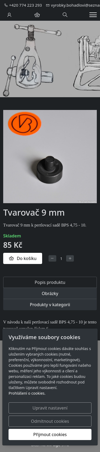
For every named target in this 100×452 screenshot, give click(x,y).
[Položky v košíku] (37, 15)
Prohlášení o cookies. (27, 393)
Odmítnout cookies (50, 421)
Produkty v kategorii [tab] (50, 305)
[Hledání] (65, 15)
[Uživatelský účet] (9, 15)
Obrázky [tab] (50, 293)
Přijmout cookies (50, 434)
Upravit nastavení (50, 408)
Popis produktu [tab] (50, 282)
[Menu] (93, 14)
